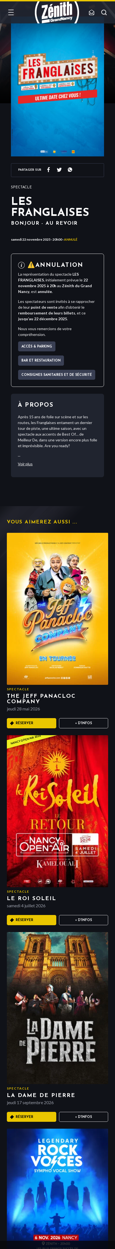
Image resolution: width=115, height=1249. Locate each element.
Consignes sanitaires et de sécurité (56, 375)
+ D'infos (83, 723)
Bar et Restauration (41, 360)
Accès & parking (36, 346)
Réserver (24, 723)
